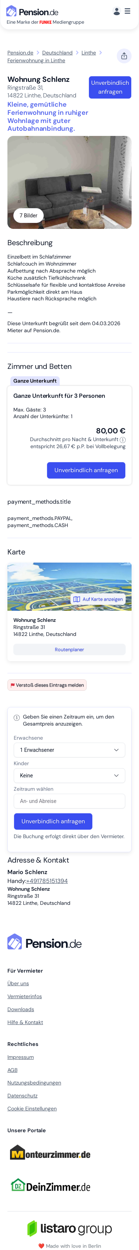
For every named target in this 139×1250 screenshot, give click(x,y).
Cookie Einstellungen (32, 1108)
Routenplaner (69, 649)
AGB (12, 1070)
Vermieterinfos (24, 996)
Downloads (20, 1009)
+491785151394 (47, 881)
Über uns (18, 983)
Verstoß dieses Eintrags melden (47, 685)
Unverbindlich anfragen (110, 87)
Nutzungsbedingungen (34, 1082)
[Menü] (121, 11)
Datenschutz (22, 1095)
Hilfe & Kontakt (25, 1022)
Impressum (20, 1057)
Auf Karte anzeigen (98, 599)
